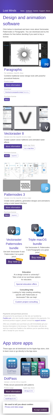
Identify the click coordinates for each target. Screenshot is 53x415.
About (48, 11)
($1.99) (28, 391)
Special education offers (26, 284)
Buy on (29, 148)
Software (29, 11)
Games (35, 11)
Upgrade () (14, 155)
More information (13, 85)
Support (42, 11)
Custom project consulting (26, 302)
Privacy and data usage (14, 407)
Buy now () (15, 261)
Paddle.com (7, 318)
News (22, 11)
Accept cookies (40, 410)
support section (40, 320)
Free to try (17, 92)
